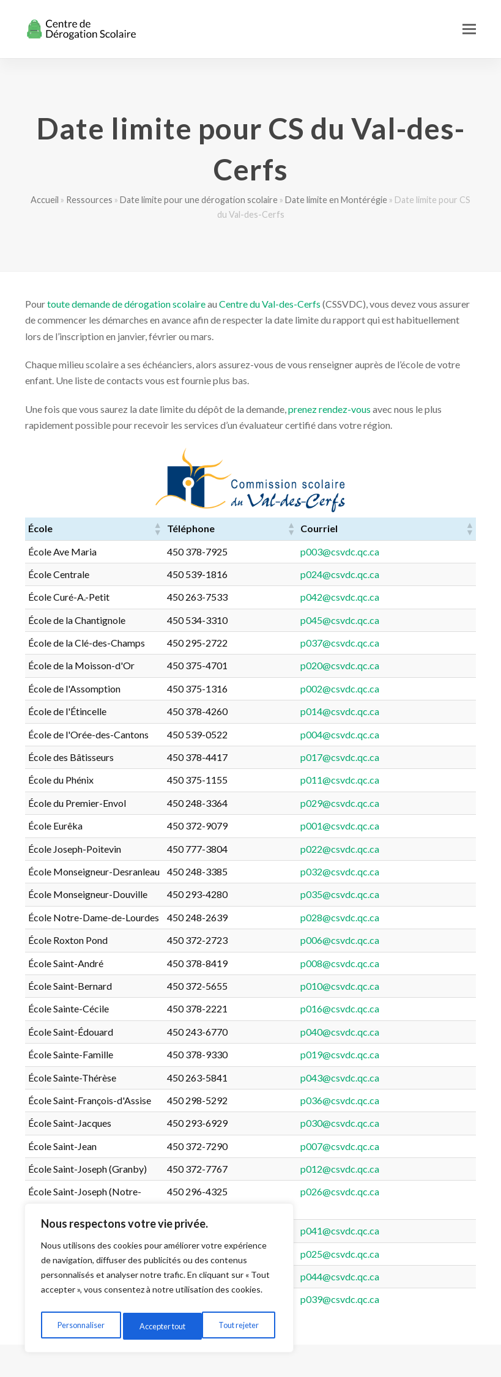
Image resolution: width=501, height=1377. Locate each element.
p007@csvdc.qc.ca (413, 1146)
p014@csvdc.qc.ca (413, 711)
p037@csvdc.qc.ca (413, 642)
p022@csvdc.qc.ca (413, 849)
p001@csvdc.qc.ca (413, 825)
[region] (159, 1281)
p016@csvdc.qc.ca (413, 1008)
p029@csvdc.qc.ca (413, 803)
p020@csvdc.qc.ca (413, 665)
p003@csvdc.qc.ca (413, 551)
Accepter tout (237, 1326)
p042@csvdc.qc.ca (413, 597)
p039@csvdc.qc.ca (413, 1283)
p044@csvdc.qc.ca (413, 1260)
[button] (469, 29)
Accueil (45, 200)
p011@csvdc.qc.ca (413, 779)
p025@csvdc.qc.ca (413, 1237)
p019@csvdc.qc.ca (413, 1054)
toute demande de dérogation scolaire (126, 304)
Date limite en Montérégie (336, 200)
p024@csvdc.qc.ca (413, 574)
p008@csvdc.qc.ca (413, 963)
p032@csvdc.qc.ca (413, 871)
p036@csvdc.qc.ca (413, 1100)
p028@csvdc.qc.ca (413, 917)
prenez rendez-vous (329, 409)
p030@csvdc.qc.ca (413, 1123)
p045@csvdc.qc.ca (413, 620)
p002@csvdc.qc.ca (413, 688)
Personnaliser (79, 1326)
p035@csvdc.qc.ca (413, 894)
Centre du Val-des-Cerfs (270, 304)
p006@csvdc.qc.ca (413, 940)
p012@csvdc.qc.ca (413, 1169)
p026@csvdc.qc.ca (413, 1191)
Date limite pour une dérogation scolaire (199, 200)
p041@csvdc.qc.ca (413, 1214)
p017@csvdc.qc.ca (413, 757)
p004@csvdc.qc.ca (413, 734)
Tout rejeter (158, 1326)
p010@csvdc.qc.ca (413, 986)
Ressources (89, 200)
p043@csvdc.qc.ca (413, 1077)
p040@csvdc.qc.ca (413, 1031)
